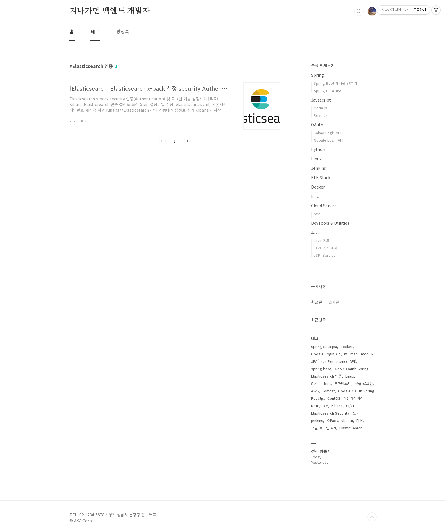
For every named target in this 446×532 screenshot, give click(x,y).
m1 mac (351, 354)
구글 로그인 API (323, 427)
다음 (187, 141)
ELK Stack (320, 177)
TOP (372, 516)
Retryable (319, 405)
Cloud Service (324, 205)
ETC (315, 196)
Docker (318, 187)
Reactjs (317, 398)
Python (318, 149)
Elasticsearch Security (330, 413)
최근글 (316, 302)
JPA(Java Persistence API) (333, 361)
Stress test (321, 383)
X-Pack (332, 420)
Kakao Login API (327, 132)
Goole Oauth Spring (352, 368)
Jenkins (318, 168)
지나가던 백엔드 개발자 (109, 11)
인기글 (333, 302)
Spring (317, 75)
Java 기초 (322, 240)
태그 (95, 31)
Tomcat (328, 391)
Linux (316, 159)
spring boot (321, 368)
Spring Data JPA (327, 90)
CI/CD (351, 405)
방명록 (122, 31)
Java (315, 232)
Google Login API (328, 140)
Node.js (320, 108)
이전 (162, 141)
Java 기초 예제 (326, 248)
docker (346, 346)
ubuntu (347, 420)
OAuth (317, 124)
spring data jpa (324, 346)
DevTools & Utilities (330, 223)
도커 (356, 413)
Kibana (337, 405)
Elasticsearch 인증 (326, 376)
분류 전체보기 (322, 65)
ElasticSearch (350, 427)
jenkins (317, 420)
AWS (317, 213)
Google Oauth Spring (356, 391)
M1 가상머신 (354, 398)
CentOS (333, 398)
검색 (359, 11)
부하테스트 (342, 383)
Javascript (321, 100)
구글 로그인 (364, 383)
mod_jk (367, 354)
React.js (321, 115)
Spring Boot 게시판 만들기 (335, 83)
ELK (359, 420)
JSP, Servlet (324, 255)
